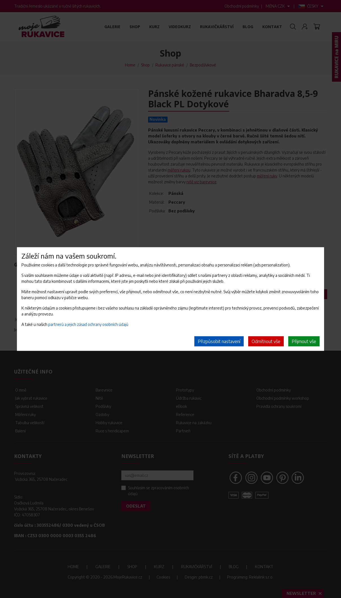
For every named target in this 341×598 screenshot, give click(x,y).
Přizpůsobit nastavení (219, 341)
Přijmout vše (304, 341)
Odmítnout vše (266, 341)
